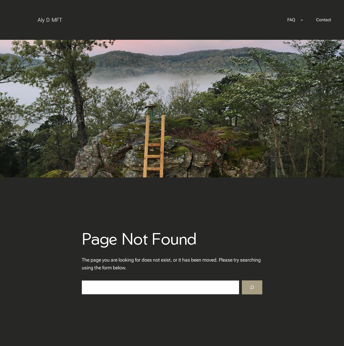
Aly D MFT (50, 20)
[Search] (252, 287)
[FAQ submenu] (301, 20)
